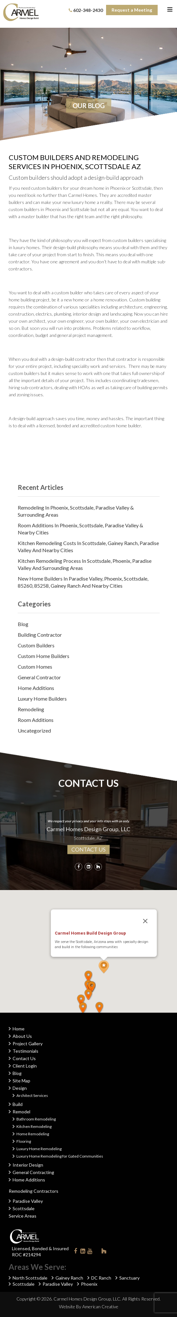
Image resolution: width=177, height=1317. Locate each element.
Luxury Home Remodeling (39, 1148)
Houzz (103, 1252)
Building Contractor (40, 635)
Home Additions (36, 688)
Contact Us (24, 1058)
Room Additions (36, 720)
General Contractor (39, 677)
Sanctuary (129, 1278)
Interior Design (28, 1165)
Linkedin (82, 1252)
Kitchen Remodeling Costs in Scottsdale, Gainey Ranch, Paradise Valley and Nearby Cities (88, 546)
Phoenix (89, 1284)
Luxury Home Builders (42, 698)
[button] (104, 967)
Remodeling (31, 709)
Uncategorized (34, 730)
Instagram (96, 1250)
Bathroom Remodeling (36, 1119)
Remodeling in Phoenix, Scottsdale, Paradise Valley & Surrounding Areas (76, 511)
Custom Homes (35, 667)
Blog (23, 624)
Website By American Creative (88, 1306)
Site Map (21, 1080)
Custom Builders (36, 645)
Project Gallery (28, 1043)
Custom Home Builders (43, 656)
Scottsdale (23, 1208)
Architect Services (32, 1095)
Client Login (25, 1066)
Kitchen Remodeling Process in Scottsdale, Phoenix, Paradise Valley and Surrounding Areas (85, 564)
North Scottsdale (30, 1278)
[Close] (145, 921)
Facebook (75, 1252)
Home (19, 1028)
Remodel (21, 1111)
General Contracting (33, 1172)
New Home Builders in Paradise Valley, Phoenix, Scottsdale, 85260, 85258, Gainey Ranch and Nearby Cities (83, 582)
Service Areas (22, 1216)
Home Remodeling (32, 1133)
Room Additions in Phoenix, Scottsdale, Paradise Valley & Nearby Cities (80, 528)
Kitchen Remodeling (34, 1126)
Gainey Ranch (69, 1278)
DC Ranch (101, 1278)
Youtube (89, 1252)
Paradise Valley (28, 1201)
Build (18, 1104)
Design (20, 1088)
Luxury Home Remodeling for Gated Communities (59, 1156)
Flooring (23, 1141)
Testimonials (25, 1051)
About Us (22, 1036)
